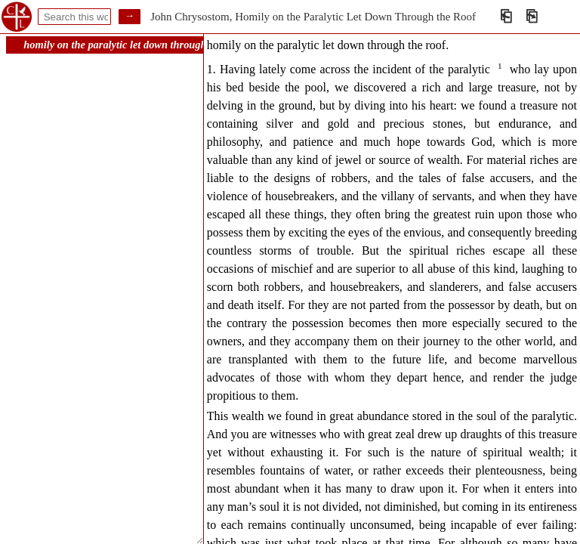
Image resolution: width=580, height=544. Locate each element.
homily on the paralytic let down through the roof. (135, 45)
